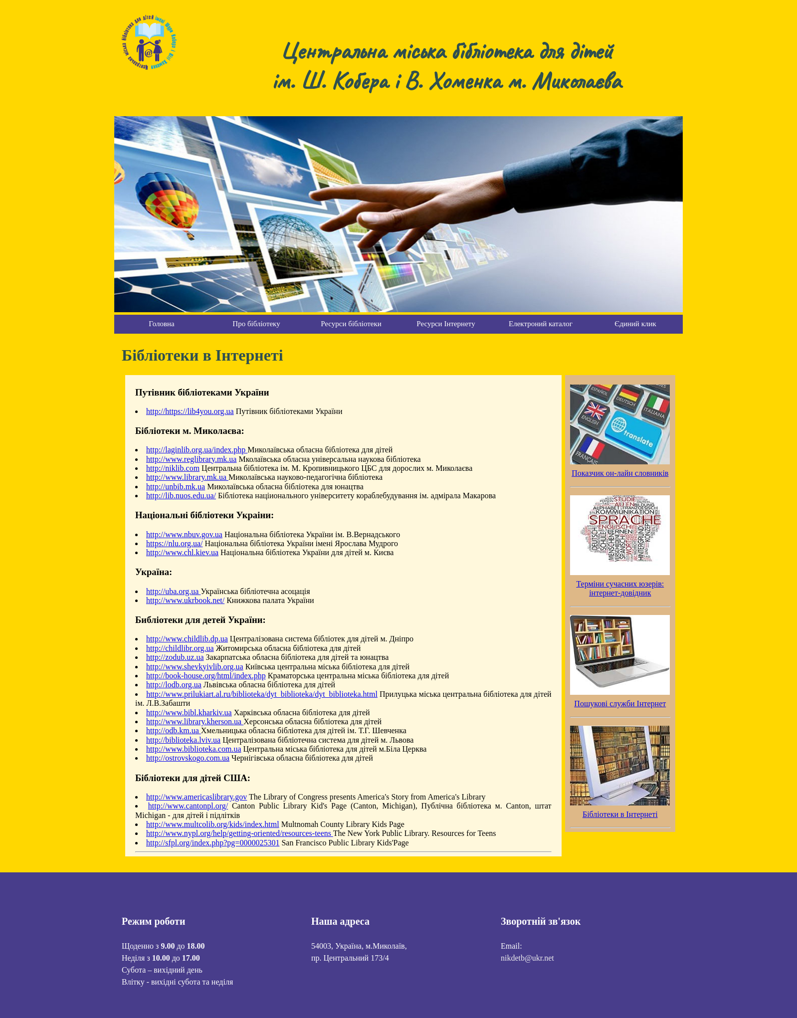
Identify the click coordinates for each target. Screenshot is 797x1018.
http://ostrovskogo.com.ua (187, 758)
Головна (161, 324)
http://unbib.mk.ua (175, 486)
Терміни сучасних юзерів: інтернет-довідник (620, 588)
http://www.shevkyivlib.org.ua (194, 666)
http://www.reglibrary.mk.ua (191, 459)
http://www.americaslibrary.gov (196, 797)
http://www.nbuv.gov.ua (184, 534)
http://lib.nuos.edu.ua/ (181, 495)
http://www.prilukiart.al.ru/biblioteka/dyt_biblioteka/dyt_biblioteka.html (262, 694)
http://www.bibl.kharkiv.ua (189, 712)
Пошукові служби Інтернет (620, 703)
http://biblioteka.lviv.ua (183, 740)
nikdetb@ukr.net (527, 958)
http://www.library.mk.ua (187, 477)
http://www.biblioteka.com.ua (193, 749)
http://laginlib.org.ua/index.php (196, 449)
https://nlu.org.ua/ (174, 543)
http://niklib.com (172, 468)
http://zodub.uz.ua (175, 657)
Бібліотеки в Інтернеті (620, 814)
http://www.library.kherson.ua (194, 721)
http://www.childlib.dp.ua (187, 638)
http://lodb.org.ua (173, 684)
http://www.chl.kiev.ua (182, 552)
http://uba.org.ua (173, 591)
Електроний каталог (541, 324)
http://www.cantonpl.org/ (188, 806)
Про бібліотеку (256, 324)
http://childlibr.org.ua (180, 648)
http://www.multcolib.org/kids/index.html (212, 824)
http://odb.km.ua (173, 730)
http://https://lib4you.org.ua (190, 411)
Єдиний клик (635, 324)
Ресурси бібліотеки (351, 324)
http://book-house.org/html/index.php (206, 675)
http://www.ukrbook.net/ (185, 600)
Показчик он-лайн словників (620, 473)
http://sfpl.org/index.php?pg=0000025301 (212, 842)
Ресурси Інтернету (445, 324)
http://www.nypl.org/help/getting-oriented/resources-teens (239, 833)
